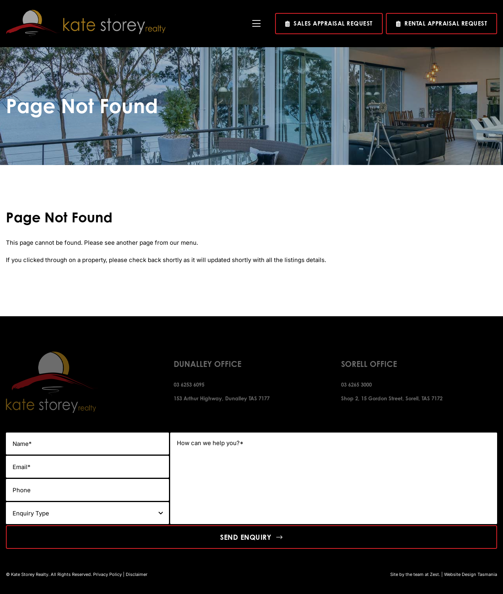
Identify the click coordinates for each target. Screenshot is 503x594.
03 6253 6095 (189, 384)
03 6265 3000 (356, 384)
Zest (434, 574)
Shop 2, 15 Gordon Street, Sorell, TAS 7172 (391, 398)
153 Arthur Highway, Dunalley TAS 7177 (222, 398)
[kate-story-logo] (85, 12)
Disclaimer (136, 574)
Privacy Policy (107, 574)
